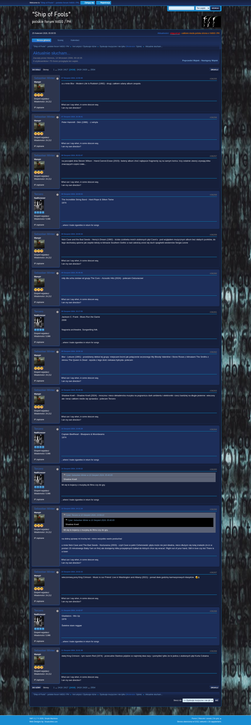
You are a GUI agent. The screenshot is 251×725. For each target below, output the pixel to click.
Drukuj (214, 70)
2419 (79, 69)
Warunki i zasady (205, 718)
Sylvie (138, 46)
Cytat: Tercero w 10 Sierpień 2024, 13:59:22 (85, 515)
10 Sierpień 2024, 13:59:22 (72, 469)
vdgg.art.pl (175, 33)
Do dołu (36, 70)
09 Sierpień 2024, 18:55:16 (72, 351)
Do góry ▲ (217, 718)
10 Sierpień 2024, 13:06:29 (72, 429)
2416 (60, 69)
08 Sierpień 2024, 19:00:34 (72, 234)
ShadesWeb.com (51, 722)
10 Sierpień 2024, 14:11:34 (72, 509)
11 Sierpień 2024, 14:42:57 (72, 610)
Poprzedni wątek (190, 60)
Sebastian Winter (44, 78)
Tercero (38, 194)
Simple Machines (51, 718)
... (56, 69)
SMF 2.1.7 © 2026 (36, 718)
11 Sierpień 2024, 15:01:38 (72, 650)
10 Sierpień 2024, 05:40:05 (72, 390)
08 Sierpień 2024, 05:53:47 (72, 155)
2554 (92, 69)
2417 (65, 69)
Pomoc (194, 718)
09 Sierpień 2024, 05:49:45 (72, 273)
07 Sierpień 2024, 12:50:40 (72, 78)
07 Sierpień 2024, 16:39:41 (72, 117)
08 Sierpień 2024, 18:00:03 (72, 194)
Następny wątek (209, 60)
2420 (84, 69)
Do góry (36, 688)
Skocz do (177, 700)
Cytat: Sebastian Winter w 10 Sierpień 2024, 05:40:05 (89, 475)
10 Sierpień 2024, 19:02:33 (72, 572)
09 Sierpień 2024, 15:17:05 (72, 311)
